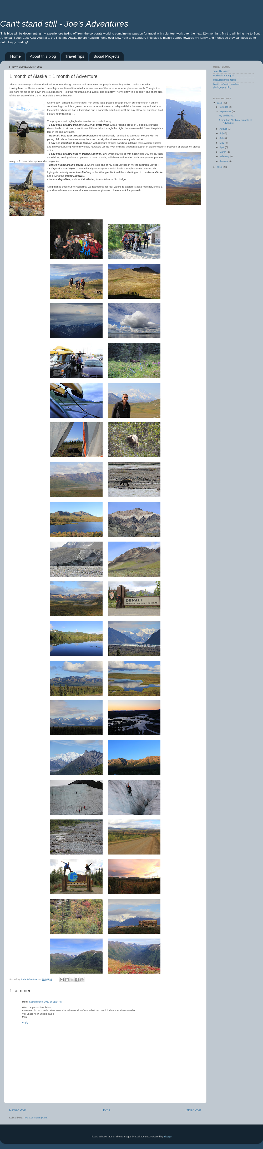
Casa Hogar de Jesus (224, 79)
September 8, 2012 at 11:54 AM (45, 1001)
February (225, 156)
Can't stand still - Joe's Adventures (64, 23)
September (226, 111)
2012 (220, 102)
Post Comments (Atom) (36, 1117)
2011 (220, 167)
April (222, 147)
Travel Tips (74, 56)
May (222, 142)
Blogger (168, 1136)
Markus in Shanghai (223, 75)
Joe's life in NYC (221, 71)
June (222, 138)
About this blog (43, 56)
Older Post (193, 1110)
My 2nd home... (227, 115)
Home (15, 56)
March (223, 152)
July (222, 133)
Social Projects (106, 56)
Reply (25, 1022)
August (224, 128)
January (224, 161)
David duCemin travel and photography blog (226, 86)
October (224, 107)
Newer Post (17, 1110)
